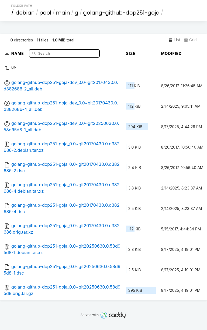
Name (18, 53)
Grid (190, 39)
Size (131, 53)
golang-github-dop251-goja (121, 12)
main (63, 12)
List (174, 39)
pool (45, 12)
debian (25, 12)
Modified (171, 53)
